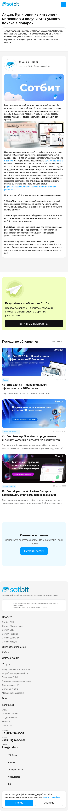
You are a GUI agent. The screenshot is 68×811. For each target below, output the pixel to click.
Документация (10, 657)
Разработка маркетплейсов (15, 673)
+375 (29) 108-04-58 (13, 740)
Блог (5, 698)
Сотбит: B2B (8, 622)
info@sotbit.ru (10, 747)
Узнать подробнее (51, 797)
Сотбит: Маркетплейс (12, 626)
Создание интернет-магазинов (16, 681)
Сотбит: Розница (10, 634)
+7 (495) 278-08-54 (13, 733)
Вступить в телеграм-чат (34, 323)
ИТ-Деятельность (10, 718)
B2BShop (8, 161)
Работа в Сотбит (10, 714)
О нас (5, 710)
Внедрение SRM (10, 677)
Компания (8, 704)
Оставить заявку (34, 551)
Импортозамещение (14, 647)
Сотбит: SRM (8, 630)
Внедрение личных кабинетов (16, 669)
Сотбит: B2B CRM (10, 638)
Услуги (6, 664)
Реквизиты (7, 721)
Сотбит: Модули (9, 642)
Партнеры (7, 725)
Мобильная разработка (13, 693)
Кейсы (5, 652)
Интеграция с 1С (10, 689)
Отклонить (49, 803)
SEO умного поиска (54, 161)
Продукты (8, 617)
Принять (19, 803)
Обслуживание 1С (10, 685)
